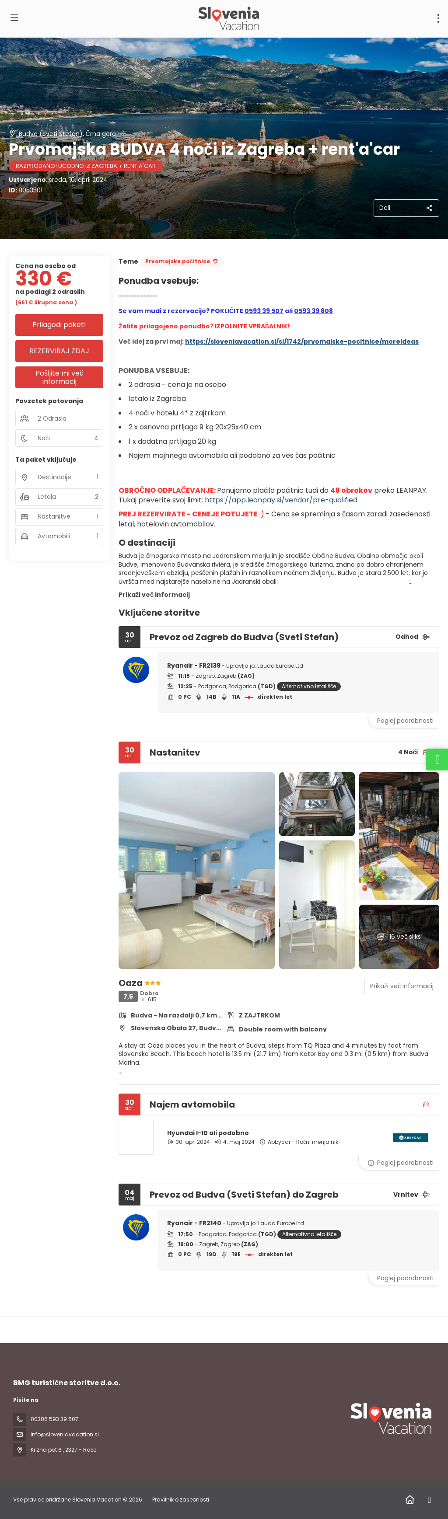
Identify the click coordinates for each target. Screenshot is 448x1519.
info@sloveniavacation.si (65, 1434)
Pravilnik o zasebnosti (180, 1499)
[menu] (438, 18)
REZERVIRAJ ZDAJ (59, 351)
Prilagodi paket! (59, 325)
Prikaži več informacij (154, 594)
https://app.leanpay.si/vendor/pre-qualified (281, 500)
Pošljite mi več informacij (59, 377)
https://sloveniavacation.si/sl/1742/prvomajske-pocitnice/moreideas (302, 341)
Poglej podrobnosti (405, 720)
